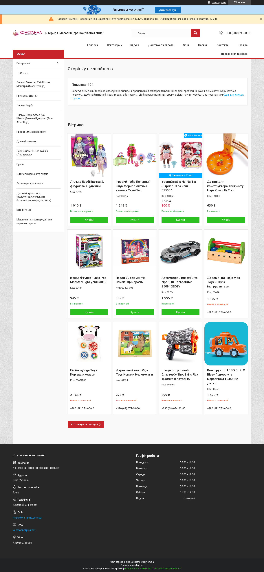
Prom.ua (149, 562)
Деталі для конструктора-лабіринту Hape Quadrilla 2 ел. (225, 186)
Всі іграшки (23, 63)
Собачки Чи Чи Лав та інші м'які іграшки (32, 153)
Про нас (242, 45)
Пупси (20, 164)
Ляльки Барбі (24, 105)
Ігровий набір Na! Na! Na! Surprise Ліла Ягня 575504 (179, 186)
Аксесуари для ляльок (30, 183)
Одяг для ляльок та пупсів (32, 173)
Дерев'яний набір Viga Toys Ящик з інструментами (223, 282)
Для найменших (26, 141)
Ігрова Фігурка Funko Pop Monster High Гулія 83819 (88, 280)
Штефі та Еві (23, 209)
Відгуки (134, 45)
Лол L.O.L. (22, 72)
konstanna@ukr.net (24, 530)
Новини (203, 45)
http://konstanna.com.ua (27, 517)
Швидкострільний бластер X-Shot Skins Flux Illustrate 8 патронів (180, 374)
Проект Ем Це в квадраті (31, 131)
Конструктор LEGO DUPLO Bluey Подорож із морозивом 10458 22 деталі (226, 376)
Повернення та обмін (234, 53)
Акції (186, 45)
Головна (92, 45)
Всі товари (113, 45)
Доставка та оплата (160, 45)
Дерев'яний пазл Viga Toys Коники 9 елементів (134, 372)
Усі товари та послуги (84, 424)
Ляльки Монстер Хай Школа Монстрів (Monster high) (33, 84)
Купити (89, 219)
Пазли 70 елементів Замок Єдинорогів (130, 280)
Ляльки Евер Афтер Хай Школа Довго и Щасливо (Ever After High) (34, 119)
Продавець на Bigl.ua (132, 565)
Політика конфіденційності (167, 568)
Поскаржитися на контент (137, 568)
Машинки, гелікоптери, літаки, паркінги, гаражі (34, 221)
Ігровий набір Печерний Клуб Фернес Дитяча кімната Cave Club (133, 186)
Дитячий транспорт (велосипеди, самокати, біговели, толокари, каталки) (33, 197)
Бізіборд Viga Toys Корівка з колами (83, 372)
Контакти (222, 45)
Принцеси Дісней (26, 95)
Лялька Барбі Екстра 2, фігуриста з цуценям (87, 184)
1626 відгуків (219, 2)
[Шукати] (195, 33)
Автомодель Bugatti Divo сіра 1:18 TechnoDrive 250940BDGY (179, 282)
